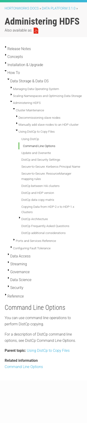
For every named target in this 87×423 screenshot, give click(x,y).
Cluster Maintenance (30, 110)
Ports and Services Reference (36, 241)
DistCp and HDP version (37, 193)
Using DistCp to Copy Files (37, 131)
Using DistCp (30, 139)
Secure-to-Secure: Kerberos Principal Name (50, 166)
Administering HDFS (27, 103)
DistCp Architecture (34, 219)
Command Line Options (39, 146)
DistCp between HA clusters (40, 186)
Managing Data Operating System (36, 89)
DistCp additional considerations (43, 233)
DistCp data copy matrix (37, 200)
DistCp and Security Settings (40, 159)
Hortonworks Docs (22, 8)
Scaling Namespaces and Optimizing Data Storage (47, 96)
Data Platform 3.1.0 (58, 8)
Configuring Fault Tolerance (32, 248)
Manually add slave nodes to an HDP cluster (49, 124)
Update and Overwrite (36, 153)
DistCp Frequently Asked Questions (45, 226)
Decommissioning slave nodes (39, 117)
